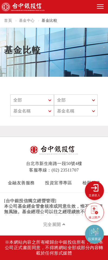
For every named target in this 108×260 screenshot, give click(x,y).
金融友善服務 (21, 183)
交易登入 (94, 195)
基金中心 (27, 21)
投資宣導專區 (58, 183)
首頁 (8, 21)
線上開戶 (94, 217)
